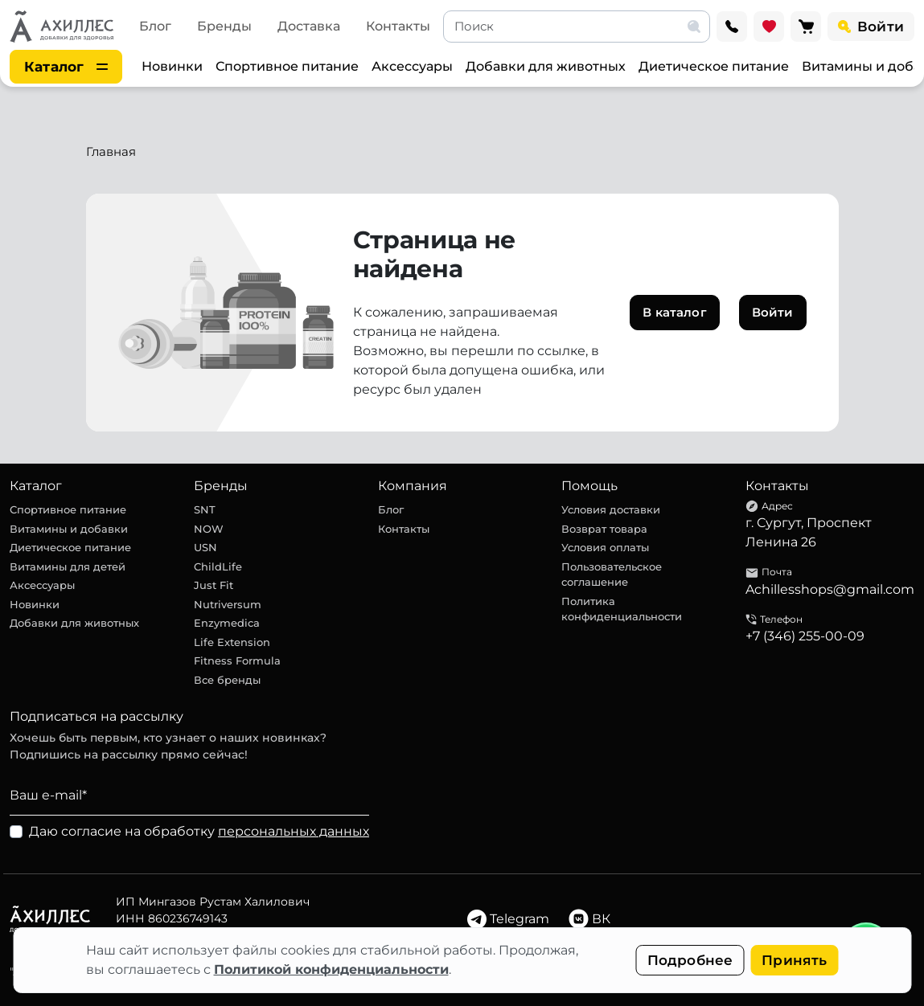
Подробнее (690, 960)
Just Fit (213, 585)
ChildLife (218, 566)
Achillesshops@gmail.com (829, 589)
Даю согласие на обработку (199, 831)
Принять (794, 960)
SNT (205, 509)
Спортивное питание (287, 66)
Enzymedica (227, 622)
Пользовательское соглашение (611, 574)
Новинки (172, 66)
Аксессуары (412, 66)
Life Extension (232, 642)
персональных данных (293, 831)
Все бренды (227, 679)
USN (205, 547)
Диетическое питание (714, 66)
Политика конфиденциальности (621, 609)
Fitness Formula (237, 660)
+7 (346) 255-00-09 (804, 636)
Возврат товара (604, 528)
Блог (155, 26)
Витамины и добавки (69, 528)
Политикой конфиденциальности (331, 969)
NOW (209, 528)
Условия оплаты (605, 547)
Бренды (224, 26)
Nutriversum (227, 604)
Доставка (308, 26)
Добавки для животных (546, 66)
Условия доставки (610, 509)
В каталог (674, 312)
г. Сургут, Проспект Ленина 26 (808, 532)
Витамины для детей (67, 566)
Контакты (398, 26)
